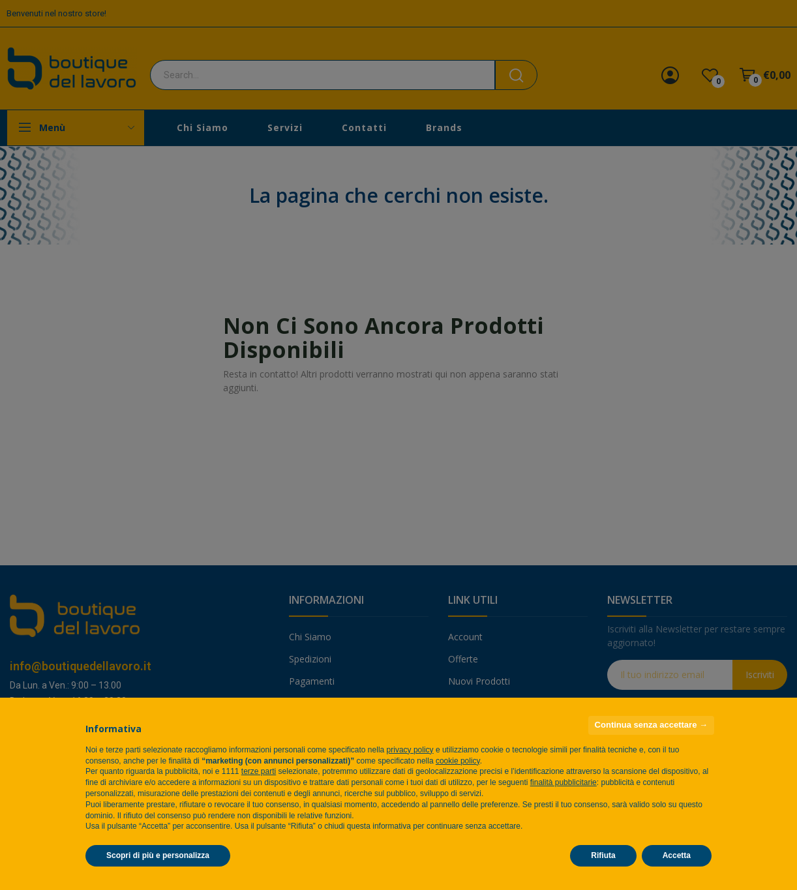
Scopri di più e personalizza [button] (157, 855)
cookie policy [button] (458, 760)
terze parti (258, 771)
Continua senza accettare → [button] (651, 725)
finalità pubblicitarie (563, 782)
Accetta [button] (677, 855)
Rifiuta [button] (603, 855)
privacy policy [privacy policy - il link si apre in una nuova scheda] (410, 749)
